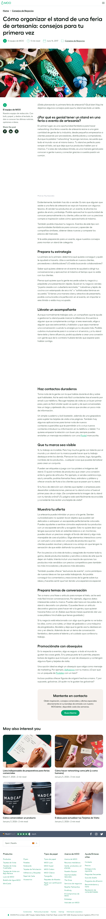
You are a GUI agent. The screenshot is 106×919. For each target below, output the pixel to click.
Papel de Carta (29, 876)
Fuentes (53, 912)
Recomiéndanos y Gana (92, 885)
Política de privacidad (41, 912)
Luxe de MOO (8, 877)
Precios (88, 865)
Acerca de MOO (70, 859)
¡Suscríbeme (70, 713)
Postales (60, 673)
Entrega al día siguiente (90, 870)
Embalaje (68, 899)
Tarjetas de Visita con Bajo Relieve (11, 872)
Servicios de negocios (73, 883)
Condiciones (27, 912)
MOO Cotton (49, 869)
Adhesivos (69, 670)
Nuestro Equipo (70, 871)
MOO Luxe (48, 862)
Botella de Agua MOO (12, 880)
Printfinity (68, 890)
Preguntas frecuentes (93, 874)
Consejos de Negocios (23, 11)
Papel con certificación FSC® (53, 884)
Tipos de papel (50, 859)
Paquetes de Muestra (52, 879)
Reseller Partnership (72, 887)
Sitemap (61, 912)
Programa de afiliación (93, 881)
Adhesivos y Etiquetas (31, 873)
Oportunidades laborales (70, 876)
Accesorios (27, 879)
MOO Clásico (49, 873)
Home (6, 11)
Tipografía (48, 876)
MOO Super (49, 866)
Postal (84, 435)
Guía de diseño (91, 878)
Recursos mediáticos (72, 862)
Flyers (25, 859)
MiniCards (7, 883)
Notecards (27, 866)
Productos (7, 859)
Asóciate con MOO (71, 902)
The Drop (68, 880)
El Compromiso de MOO (71, 895)
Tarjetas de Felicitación (32, 869)
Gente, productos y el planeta (72, 867)
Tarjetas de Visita (9, 862)
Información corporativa (74, 912)
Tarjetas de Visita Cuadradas (9, 867)
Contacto (88, 862)
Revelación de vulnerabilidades (91, 891)
